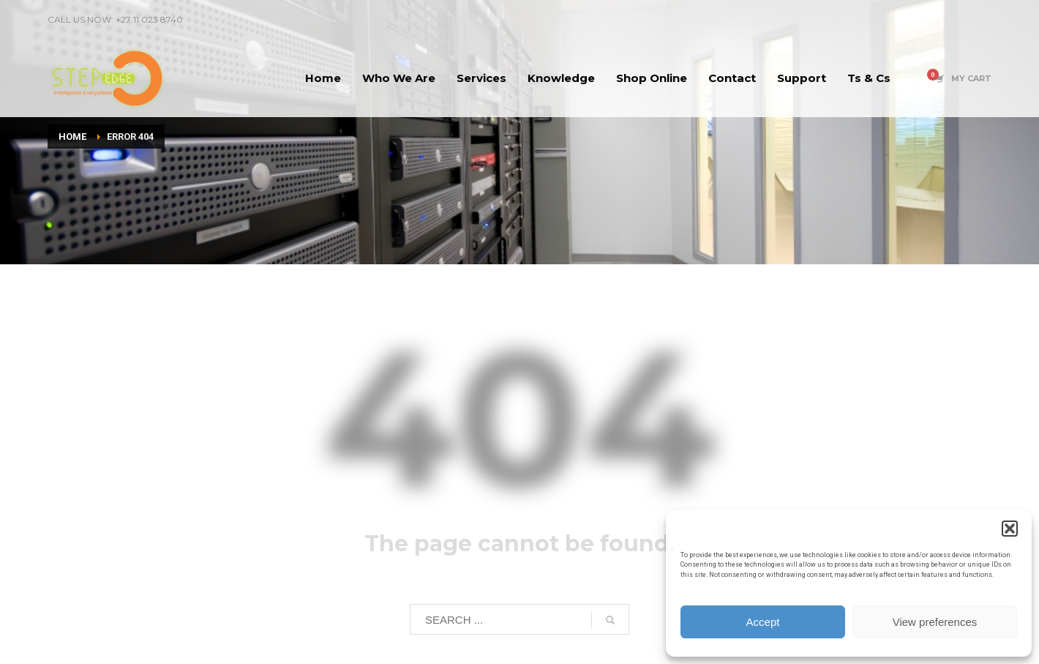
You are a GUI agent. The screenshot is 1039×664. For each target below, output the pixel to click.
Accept (763, 622)
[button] (1009, 528)
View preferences (935, 622)
